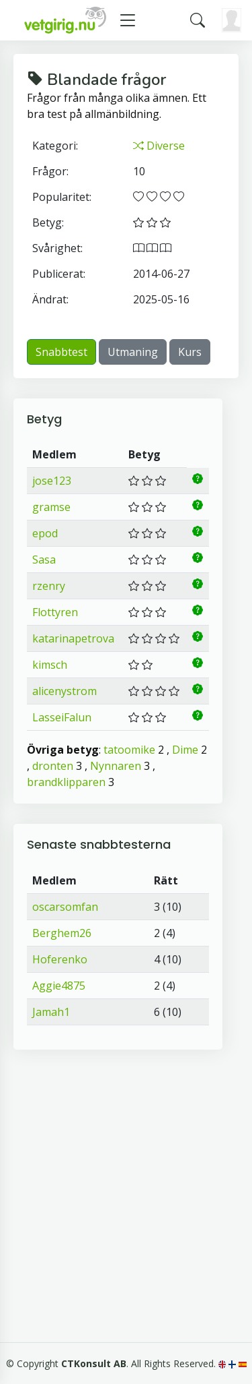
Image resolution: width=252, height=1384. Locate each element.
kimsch (49, 664)
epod (45, 533)
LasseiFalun (61, 717)
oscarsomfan (65, 906)
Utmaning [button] (133, 351)
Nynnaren (115, 765)
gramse (51, 507)
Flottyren (55, 612)
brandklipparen (66, 782)
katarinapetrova (73, 638)
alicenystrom (64, 691)
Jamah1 (51, 1011)
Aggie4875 (58, 985)
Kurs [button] (190, 351)
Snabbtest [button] (61, 351)
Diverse (159, 145)
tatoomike (129, 749)
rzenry (48, 585)
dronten (52, 765)
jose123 (51, 480)
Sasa (44, 559)
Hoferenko (59, 959)
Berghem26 (61, 933)
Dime (185, 749)
